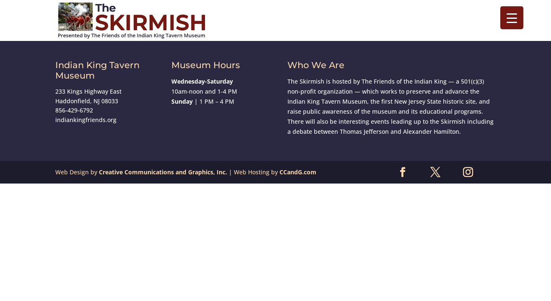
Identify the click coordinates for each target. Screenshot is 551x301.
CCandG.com (297, 172)
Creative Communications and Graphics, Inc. (163, 172)
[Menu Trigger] (511, 17)
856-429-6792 (74, 110)
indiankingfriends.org (85, 120)
